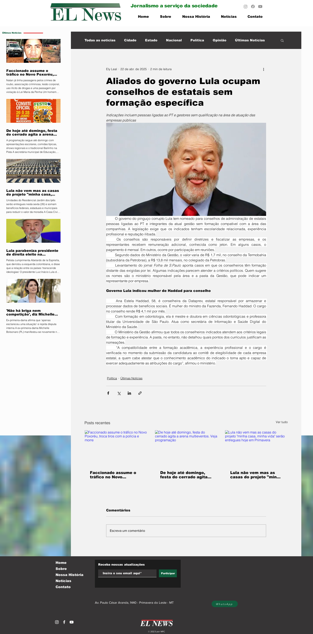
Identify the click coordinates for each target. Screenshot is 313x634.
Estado (151, 40)
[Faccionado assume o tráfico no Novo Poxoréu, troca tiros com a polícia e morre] (116, 447)
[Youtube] (260, 6)
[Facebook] (253, 6)
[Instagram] (245, 6)
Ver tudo (282, 422)
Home (61, 562)
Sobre (61, 569)
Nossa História (69, 575)
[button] (282, 40)
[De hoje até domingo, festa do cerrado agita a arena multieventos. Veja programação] (186, 447)
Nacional (174, 40)
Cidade (130, 40)
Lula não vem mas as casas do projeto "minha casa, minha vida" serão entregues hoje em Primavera (256, 475)
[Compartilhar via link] (140, 393)
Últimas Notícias (250, 40)
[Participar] (168, 573)
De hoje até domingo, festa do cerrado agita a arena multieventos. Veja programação (185, 475)
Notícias (63, 581)
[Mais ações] (263, 69)
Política (197, 40)
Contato (63, 587)
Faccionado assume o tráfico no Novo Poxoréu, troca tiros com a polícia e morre (113, 475)
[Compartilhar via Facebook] (108, 393)
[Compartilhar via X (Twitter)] (119, 393)
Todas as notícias (100, 40)
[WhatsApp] (225, 604)
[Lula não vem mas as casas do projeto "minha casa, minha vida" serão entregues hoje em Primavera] (256, 447)
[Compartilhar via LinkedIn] (129, 393)
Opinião (219, 40)
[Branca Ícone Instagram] (56, 622)
